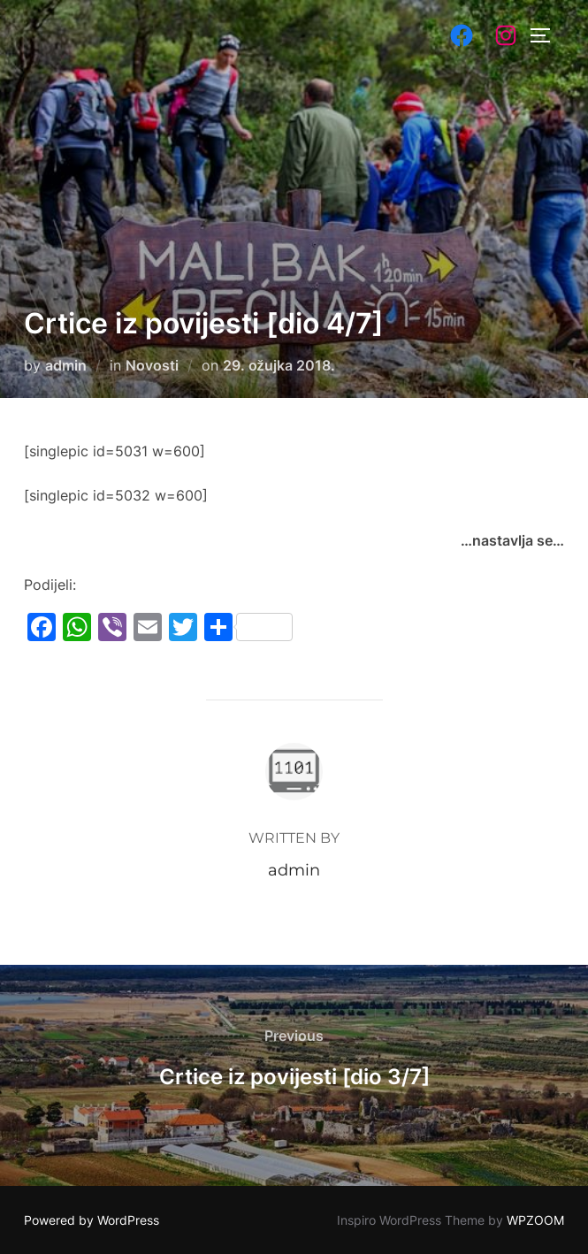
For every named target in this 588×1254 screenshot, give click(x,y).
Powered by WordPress (91, 1219)
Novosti (152, 365)
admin (66, 365)
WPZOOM (535, 1219)
